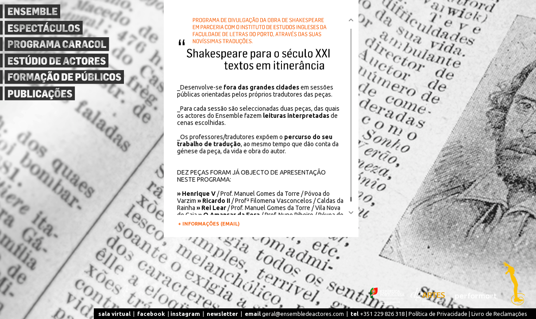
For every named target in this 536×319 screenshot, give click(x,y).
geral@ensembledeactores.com (294, 314)
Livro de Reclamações (499, 314)
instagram (185, 314)
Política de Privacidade (438, 314)
